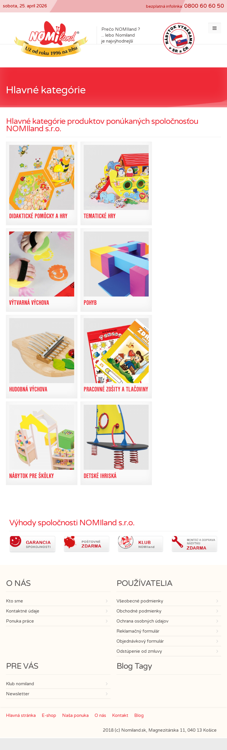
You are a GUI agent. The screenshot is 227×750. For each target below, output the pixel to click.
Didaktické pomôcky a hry (38, 216)
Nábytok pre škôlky (31, 476)
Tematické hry (100, 216)
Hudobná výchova (28, 389)
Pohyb (90, 303)
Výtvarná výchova (29, 303)
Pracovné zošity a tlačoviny (116, 389)
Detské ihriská (100, 476)
